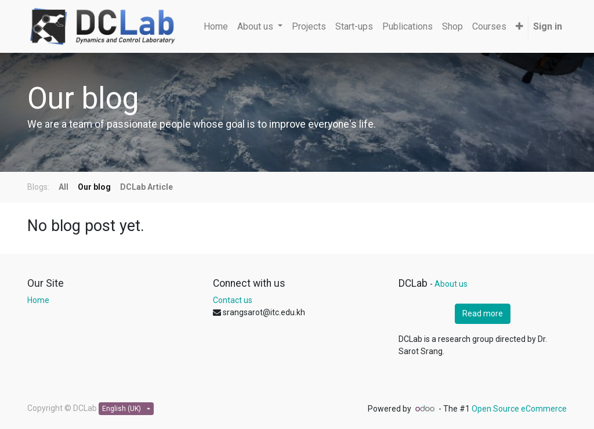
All (63, 187)
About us (451, 284)
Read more (482, 313)
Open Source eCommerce (519, 408)
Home (38, 300)
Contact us (232, 300)
